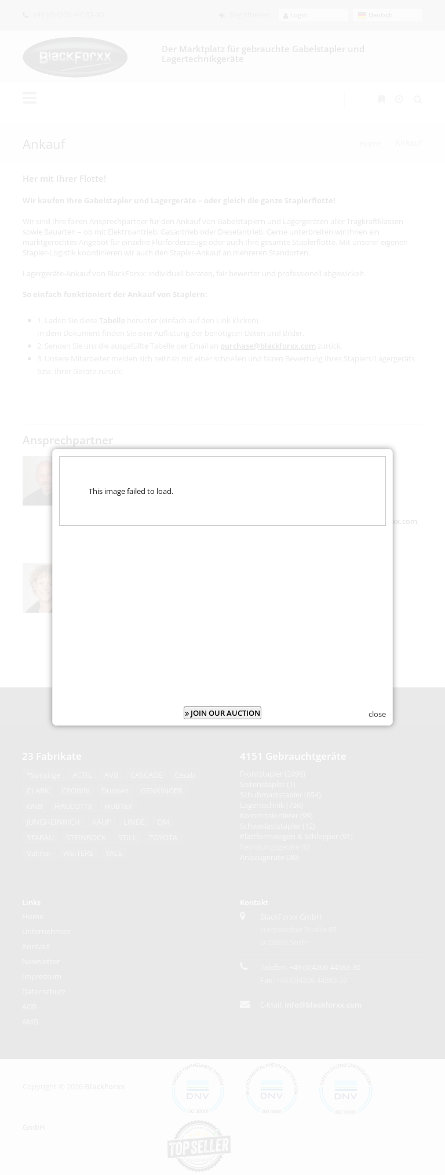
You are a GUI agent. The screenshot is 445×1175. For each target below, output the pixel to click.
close (377, 701)
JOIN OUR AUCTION (222, 700)
